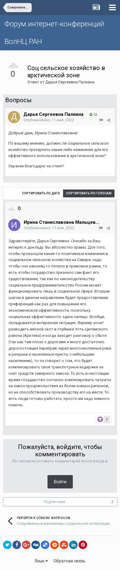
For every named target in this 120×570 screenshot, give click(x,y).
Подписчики (54, 502)
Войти (60, 482)
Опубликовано (48, 120)
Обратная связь (69, 560)
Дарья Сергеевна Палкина (69, 82)
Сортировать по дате (41, 193)
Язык (41, 560)
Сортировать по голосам (88, 193)
